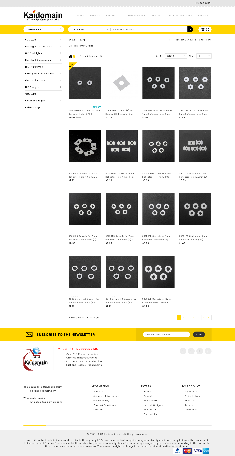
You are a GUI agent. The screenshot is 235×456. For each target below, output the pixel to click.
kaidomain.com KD (115, 434)
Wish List (190, 400)
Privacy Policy (101, 400)
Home (80, 15)
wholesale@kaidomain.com (46, 401)
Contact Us (114, 15)
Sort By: (159, 56)
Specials (157, 15)
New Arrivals (136, 15)
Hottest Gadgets (180, 15)
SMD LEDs (30, 39)
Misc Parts (206, 40)
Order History (192, 396)
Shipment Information (106, 396)
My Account (192, 391)
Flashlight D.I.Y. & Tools (38, 46)
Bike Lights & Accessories (39, 73)
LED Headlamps (34, 66)
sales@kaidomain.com (43, 390)
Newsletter (150, 409)
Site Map (98, 409)
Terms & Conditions (104, 405)
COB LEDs (30, 93)
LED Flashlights (33, 53)
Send (199, 334)
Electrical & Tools (35, 80)
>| (209, 317)
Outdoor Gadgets (35, 100)
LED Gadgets (32, 87)
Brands (95, 15)
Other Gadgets (34, 107)
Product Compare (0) (91, 56)
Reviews (203, 15)
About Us (98, 391)
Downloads (191, 409)
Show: (192, 56)
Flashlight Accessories (38, 60)
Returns (189, 405)
